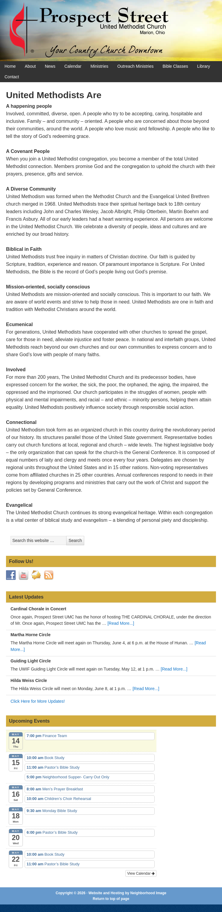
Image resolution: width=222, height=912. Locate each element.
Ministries (99, 66)
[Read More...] (120, 623)
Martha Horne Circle (31, 634)
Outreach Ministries (135, 66)
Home (10, 66)
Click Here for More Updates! (38, 701)
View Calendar (141, 873)
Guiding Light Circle (31, 660)
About (30, 66)
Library (203, 66)
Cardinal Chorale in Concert (38, 608)
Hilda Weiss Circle (29, 680)
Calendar (73, 66)
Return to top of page (111, 899)
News (50, 66)
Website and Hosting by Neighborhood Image (127, 893)
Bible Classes (175, 66)
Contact (12, 76)
